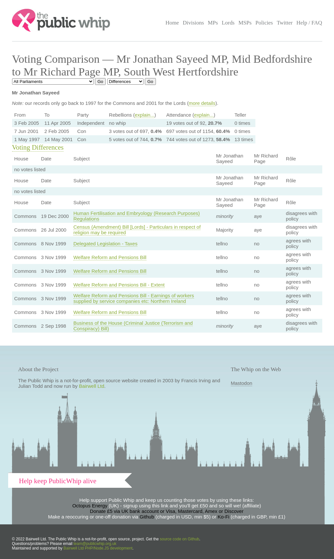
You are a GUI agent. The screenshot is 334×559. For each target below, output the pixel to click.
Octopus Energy (90, 505)
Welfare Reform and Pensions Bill (109, 257)
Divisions (193, 23)
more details (202, 103)
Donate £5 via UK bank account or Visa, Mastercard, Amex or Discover (167, 511)
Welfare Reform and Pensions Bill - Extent (119, 285)
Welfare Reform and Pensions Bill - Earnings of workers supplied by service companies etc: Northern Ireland (133, 298)
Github (147, 516)
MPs (213, 23)
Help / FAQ (309, 23)
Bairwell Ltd (91, 386)
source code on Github (179, 539)
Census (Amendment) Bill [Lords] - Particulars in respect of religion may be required (137, 229)
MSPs (245, 23)
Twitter (285, 23)
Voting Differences (38, 147)
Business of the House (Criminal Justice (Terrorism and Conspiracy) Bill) (133, 325)
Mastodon (241, 383)
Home (172, 23)
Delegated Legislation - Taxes (105, 243)
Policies (264, 23)
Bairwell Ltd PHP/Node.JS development (98, 548)
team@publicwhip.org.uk (94, 543)
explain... (144, 115)
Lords (228, 23)
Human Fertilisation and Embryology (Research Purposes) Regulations (136, 216)
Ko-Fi (223, 516)
